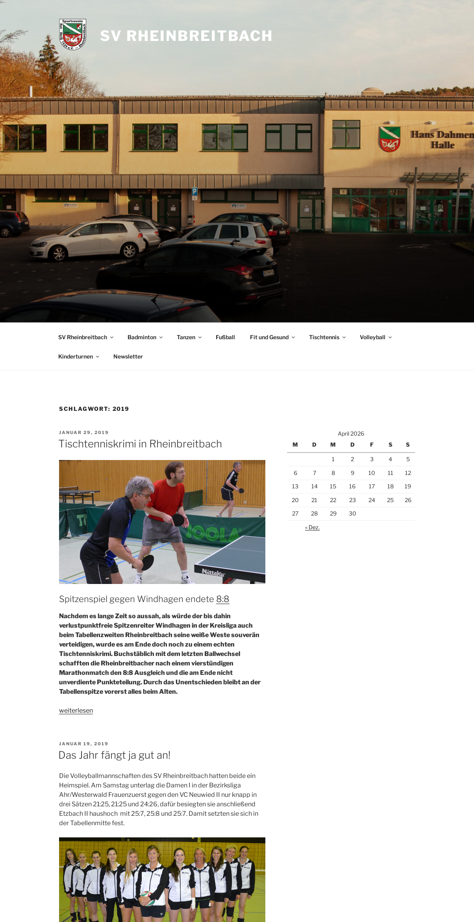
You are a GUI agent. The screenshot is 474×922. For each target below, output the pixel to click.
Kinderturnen (79, 356)
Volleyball (376, 337)
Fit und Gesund (273, 337)
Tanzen (190, 337)
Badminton (146, 337)
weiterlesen (76, 710)
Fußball (225, 337)
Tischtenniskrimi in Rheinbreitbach (140, 444)
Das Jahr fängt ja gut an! (114, 755)
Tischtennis (328, 337)
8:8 (223, 599)
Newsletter (128, 356)
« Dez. (312, 527)
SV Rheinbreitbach (186, 35)
